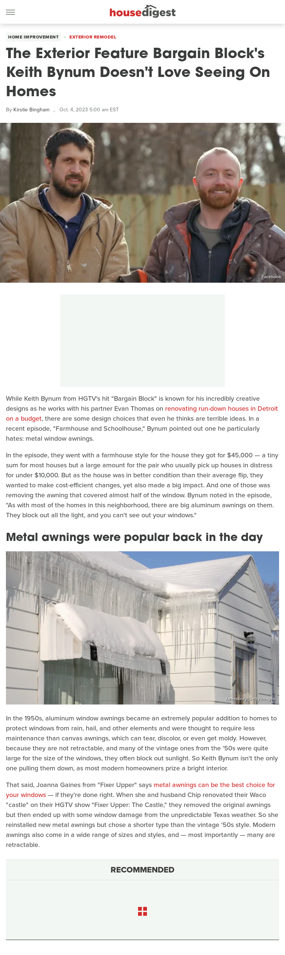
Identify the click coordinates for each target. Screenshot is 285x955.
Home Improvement (33, 37)
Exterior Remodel (92, 37)
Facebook (271, 277)
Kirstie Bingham (31, 110)
